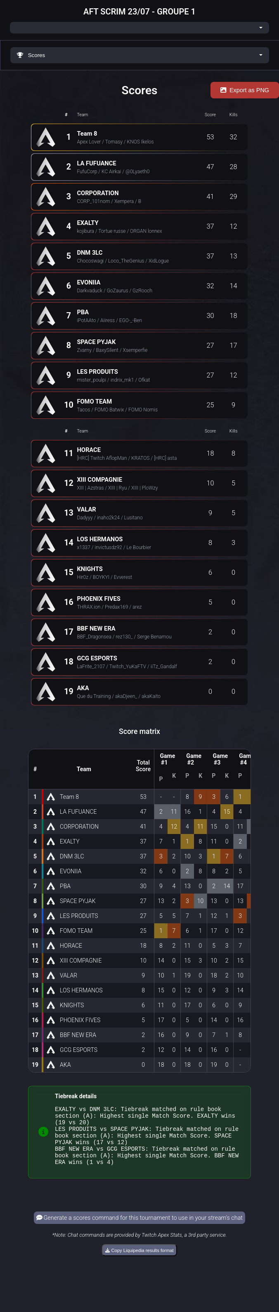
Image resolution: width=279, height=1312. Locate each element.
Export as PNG (244, 90)
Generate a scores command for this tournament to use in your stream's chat (139, 1229)
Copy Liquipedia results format (139, 1261)
